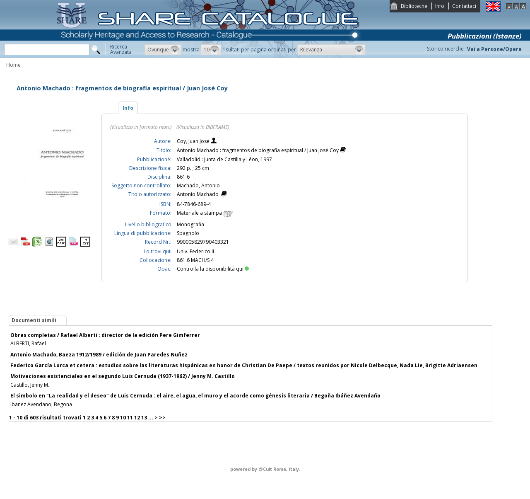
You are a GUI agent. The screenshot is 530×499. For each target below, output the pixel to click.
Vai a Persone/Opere (494, 49)
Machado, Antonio (198, 185)
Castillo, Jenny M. (29, 384)
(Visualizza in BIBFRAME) (202, 127)
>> (162, 417)
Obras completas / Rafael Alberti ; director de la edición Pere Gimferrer (105, 335)
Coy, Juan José (194, 141)
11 (130, 417)
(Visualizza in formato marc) (140, 127)
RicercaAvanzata (121, 49)
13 (144, 417)
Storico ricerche (445, 48)
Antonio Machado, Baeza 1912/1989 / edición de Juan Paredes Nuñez (99, 354)
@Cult (265, 469)
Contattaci (464, 6)
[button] (163, 49)
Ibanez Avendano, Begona (41, 404)
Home (13, 64)
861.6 (183, 176)
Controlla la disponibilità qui (213, 268)
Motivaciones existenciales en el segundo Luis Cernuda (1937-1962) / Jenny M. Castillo (122, 376)
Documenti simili (34, 320)
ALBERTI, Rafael (28, 343)
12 (137, 417)
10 (123, 417)
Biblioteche (414, 6)
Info (439, 6)
